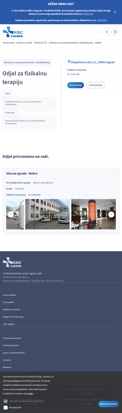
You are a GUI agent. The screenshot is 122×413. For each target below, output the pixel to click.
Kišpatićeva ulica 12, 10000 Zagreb (91, 61)
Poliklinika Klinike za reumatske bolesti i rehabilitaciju (23, 103)
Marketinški (15, 407)
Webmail (7, 367)
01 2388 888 (73, 74)
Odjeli (98, 42)
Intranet (7, 360)
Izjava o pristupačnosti (14, 352)
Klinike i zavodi (24, 42)
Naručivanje (75, 85)
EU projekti (8, 302)
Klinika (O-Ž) (40, 42)
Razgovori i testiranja (13, 316)
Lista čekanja (95, 85)
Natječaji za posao (11, 309)
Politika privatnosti (12, 338)
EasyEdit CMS (37, 280)
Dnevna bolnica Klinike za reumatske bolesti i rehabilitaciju (25, 122)
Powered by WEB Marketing (16, 280)
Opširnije (88, 14)
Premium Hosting (54, 280)
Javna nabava (9, 295)
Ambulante (10, 112)
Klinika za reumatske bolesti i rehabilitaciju (71, 42)
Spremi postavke (108, 404)
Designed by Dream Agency (16, 277)
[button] (111, 215)
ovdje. (30, 393)
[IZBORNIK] (115, 31)
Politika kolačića (11, 345)
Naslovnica (8, 42)
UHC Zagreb (8, 324)
